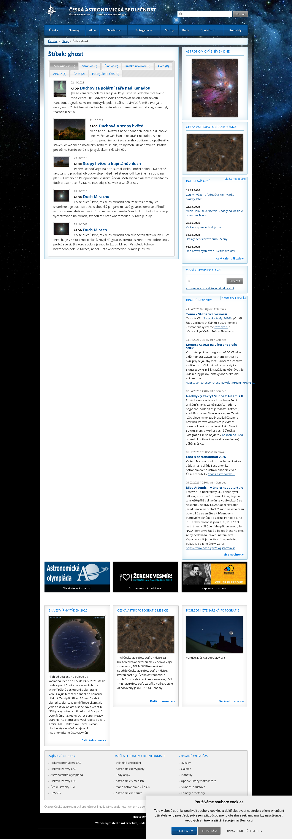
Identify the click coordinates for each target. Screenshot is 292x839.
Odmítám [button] (209, 831)
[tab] (64, 66)
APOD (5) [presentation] (59, 74)
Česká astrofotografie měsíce (211, 127)
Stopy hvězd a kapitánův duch (112, 163)
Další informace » (93, 740)
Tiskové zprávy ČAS (63, 769)
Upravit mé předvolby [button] (244, 831)
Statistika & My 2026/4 (217, 318)
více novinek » (234, 554)
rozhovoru (221, 327)
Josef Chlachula (216, 309)
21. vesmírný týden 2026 (68, 610)
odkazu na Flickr (232, 435)
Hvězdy (186, 763)
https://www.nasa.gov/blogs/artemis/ (210, 548)
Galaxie (186, 769)
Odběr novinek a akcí (203, 270)
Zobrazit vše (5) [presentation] (64, 66)
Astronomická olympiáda (67, 775)
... (76, 112)
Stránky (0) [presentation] (89, 66)
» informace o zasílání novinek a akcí (210, 288)
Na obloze (114, 30)
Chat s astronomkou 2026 (206, 457)
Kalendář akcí (197, 181)
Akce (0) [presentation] (163, 66)
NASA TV (56, 793)
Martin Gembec (216, 340)
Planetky (186, 775)
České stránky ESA (63, 787)
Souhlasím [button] (184, 831)
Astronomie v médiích (130, 781)
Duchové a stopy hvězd (121, 125)
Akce (92, 30)
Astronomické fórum (129, 793)
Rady (185, 30)
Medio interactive (124, 823)
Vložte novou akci (235, 179)
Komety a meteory (193, 793)
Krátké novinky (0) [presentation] (137, 66)
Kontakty (235, 30)
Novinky (74, 30)
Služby (169, 30)
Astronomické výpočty (130, 769)
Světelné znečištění (128, 763)
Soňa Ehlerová (216, 452)
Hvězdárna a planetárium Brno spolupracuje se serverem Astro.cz (142, 807)
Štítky (65, 41)
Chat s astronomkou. (221, 474)
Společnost (208, 30)
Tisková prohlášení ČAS (66, 763)
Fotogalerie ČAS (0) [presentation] (105, 74)
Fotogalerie (144, 30)
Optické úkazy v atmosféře (198, 781)
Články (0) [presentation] (111, 66)
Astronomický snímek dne (208, 51)
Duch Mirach (95, 229)
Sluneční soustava (193, 787)
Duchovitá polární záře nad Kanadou (115, 88)
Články (53, 30)
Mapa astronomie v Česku (133, 787)
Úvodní (52, 41)
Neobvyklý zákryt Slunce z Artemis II (214, 396)
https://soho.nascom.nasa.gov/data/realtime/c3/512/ (221, 382)
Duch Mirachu (96, 196)
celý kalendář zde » (230, 258)
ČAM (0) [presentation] (79, 74)
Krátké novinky (199, 300)
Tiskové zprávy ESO (63, 781)
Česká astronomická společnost (75, 807)
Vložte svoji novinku (234, 297)
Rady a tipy (123, 775)
